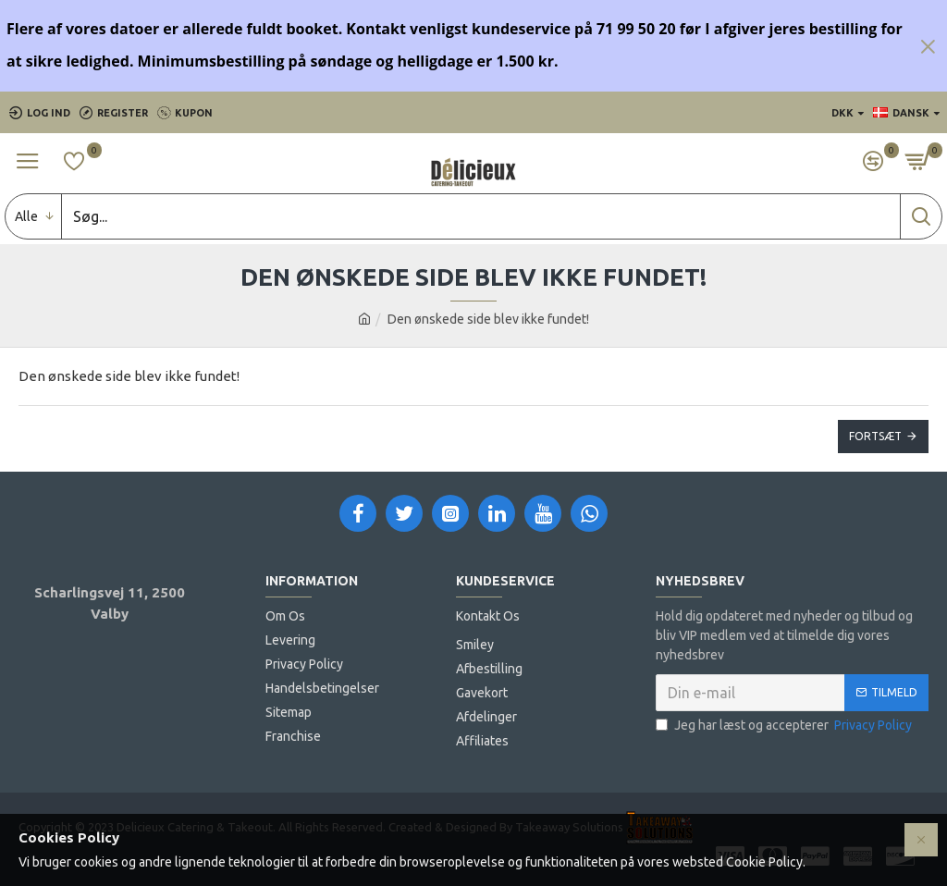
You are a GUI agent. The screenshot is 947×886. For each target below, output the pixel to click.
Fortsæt (875, 436)
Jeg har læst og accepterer (785, 725)
